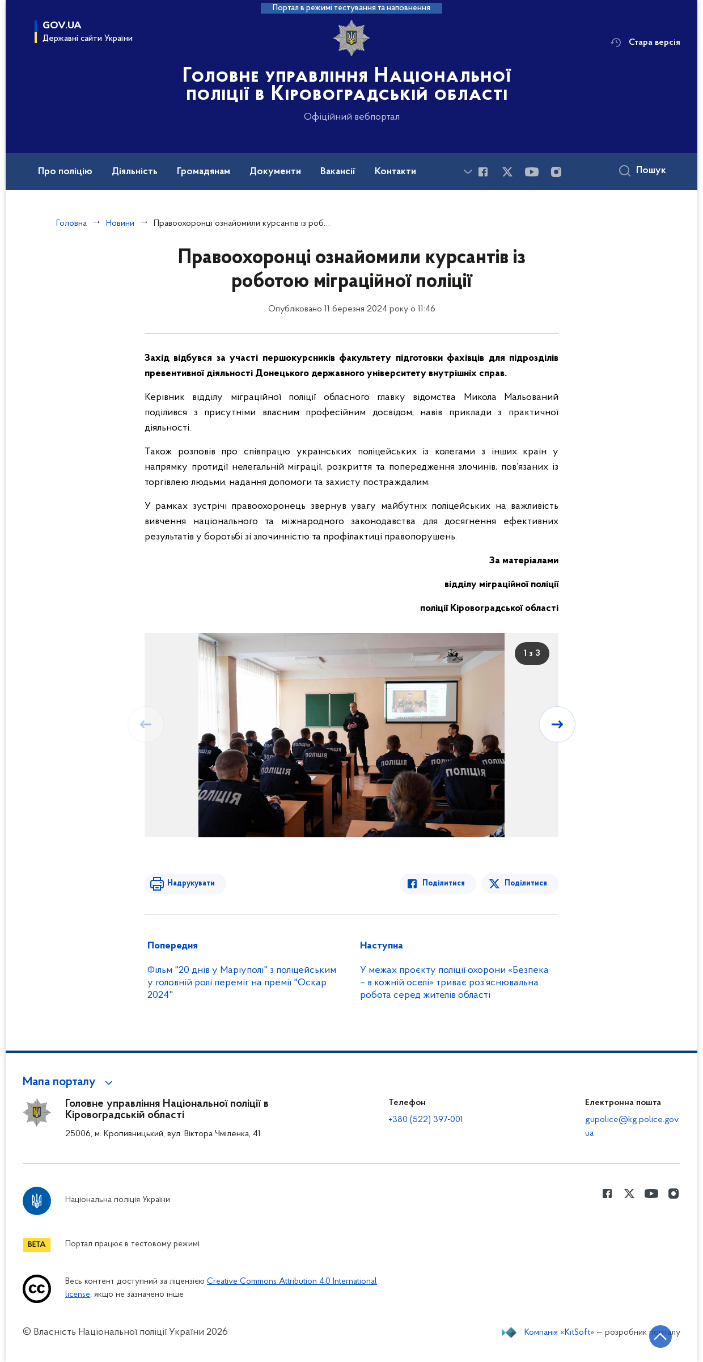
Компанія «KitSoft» (559, 1332)
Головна (71, 223)
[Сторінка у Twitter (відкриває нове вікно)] (507, 172)
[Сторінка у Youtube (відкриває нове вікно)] (532, 172)
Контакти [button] (395, 172)
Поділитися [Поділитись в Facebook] (443, 883)
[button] (69, 1082)
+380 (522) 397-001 (425, 1119)
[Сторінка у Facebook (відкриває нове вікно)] (483, 172)
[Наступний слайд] (557, 724)
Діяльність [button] (135, 172)
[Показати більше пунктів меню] (467, 171)
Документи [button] (275, 172)
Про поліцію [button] (65, 172)
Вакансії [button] (337, 172)
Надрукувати (191, 883)
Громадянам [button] (203, 172)
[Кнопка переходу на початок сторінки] (660, 1336)
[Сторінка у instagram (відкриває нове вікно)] (556, 172)
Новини (120, 223)
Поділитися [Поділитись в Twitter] (526, 883)
